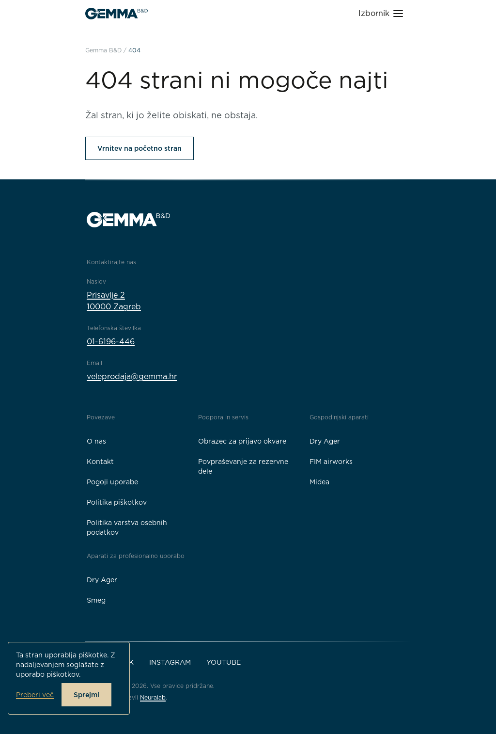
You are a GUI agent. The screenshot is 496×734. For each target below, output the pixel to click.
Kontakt (100, 461)
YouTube (223, 662)
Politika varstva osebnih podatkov (127, 527)
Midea (319, 482)
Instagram (170, 662)
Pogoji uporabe (112, 482)
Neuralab (153, 697)
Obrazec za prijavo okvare (242, 441)
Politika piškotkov (117, 502)
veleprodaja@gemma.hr (132, 376)
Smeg (96, 600)
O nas (96, 441)
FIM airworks (331, 461)
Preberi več (35, 695)
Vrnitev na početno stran (139, 148)
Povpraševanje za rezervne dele (243, 466)
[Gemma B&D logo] (116, 13)
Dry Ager (325, 441)
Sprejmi (86, 695)
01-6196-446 (111, 341)
